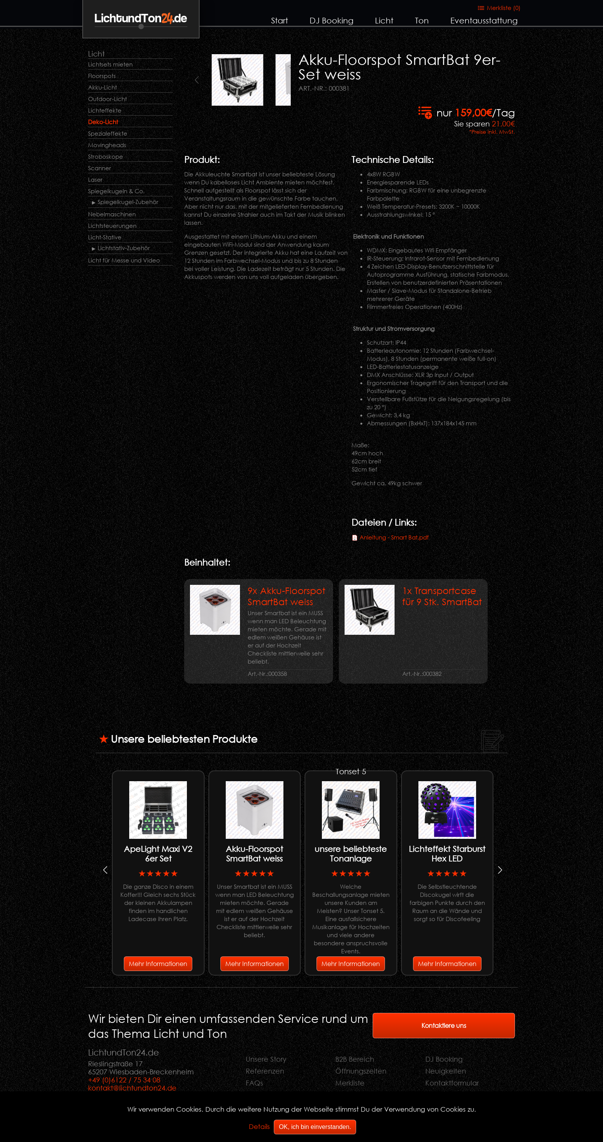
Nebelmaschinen (112, 214)
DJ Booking (331, 20)
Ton (422, 20)
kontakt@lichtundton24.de (132, 1088)
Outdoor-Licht (107, 99)
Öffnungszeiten (360, 1071)
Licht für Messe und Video (124, 260)
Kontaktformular (452, 1083)
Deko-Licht (103, 122)
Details (259, 1126)
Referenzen (265, 1071)
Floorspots (102, 76)
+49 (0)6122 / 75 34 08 (124, 1080)
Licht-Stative (105, 237)
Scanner (99, 168)
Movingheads (107, 145)
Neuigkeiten (445, 1071)
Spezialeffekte (107, 133)
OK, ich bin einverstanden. (315, 1127)
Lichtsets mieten (110, 64)
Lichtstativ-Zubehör (124, 248)
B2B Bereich (354, 1059)
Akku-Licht (102, 87)
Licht (384, 20)
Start (279, 20)
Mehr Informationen (158, 963)
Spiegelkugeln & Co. (116, 191)
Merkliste (350, 1083)
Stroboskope (105, 156)
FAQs (254, 1083)
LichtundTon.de (141, 19)
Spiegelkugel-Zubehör (128, 202)
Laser (95, 179)
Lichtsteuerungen (112, 225)
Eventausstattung (484, 20)
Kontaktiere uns (443, 1025)
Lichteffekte (105, 110)
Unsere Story (266, 1059)
